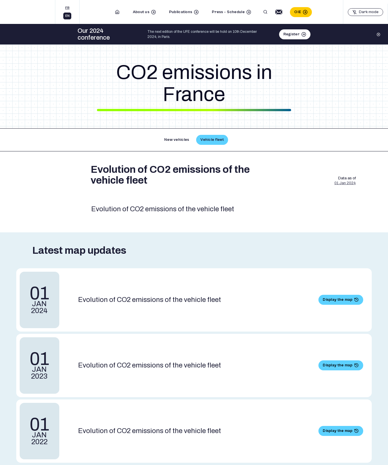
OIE (297, 12)
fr (67, 8)
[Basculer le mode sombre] (365, 12)
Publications (180, 12)
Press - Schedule (228, 12)
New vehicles (176, 139)
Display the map (337, 299)
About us (141, 12)
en (67, 16)
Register (291, 34)
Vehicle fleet (212, 139)
